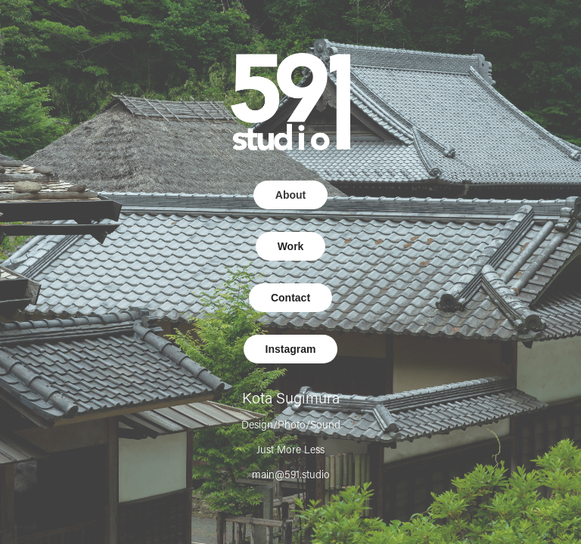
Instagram (291, 349)
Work (291, 246)
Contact (290, 298)
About (290, 195)
